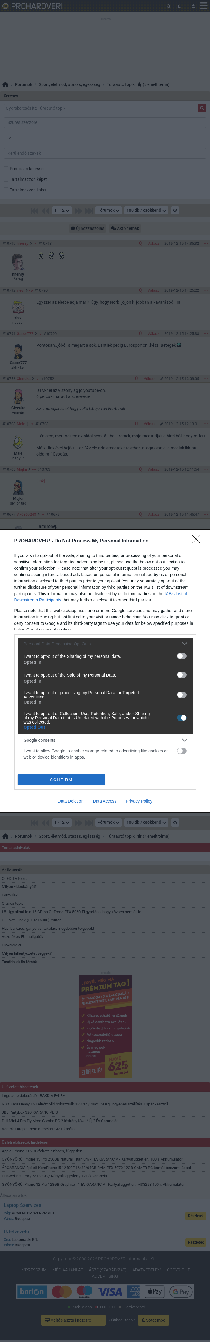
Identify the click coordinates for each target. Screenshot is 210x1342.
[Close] (198, 541)
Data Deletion (71, 801)
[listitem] (105, 644)
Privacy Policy (139, 801)
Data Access (104, 801)
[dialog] (105, 671)
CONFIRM (61, 779)
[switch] (182, 656)
